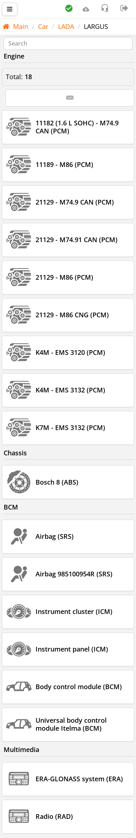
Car (43, 26)
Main (15, 26)
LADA (66, 26)
